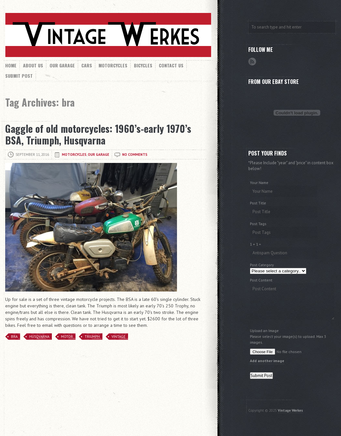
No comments (134, 154)
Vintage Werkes (290, 410)
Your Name (259, 182)
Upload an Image (264, 330)
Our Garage (62, 65)
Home (11, 65)
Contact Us (171, 65)
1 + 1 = (255, 244)
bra (14, 336)
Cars (86, 65)
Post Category (262, 264)
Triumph (92, 336)
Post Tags (258, 223)
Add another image (267, 360)
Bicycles (143, 65)
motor (67, 336)
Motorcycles (113, 65)
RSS (252, 61)
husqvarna (39, 336)
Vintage (118, 336)
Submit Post (19, 75)
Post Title (258, 203)
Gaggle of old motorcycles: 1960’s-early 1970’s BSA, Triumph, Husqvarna (98, 134)
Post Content (261, 280)
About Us (33, 65)
